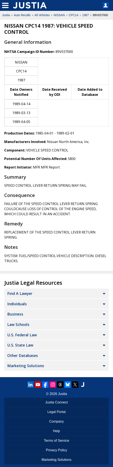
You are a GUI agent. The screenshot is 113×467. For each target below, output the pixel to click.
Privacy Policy (56, 450)
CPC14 (73, 15)
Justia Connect (56, 402)
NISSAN (59, 15)
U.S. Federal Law (22, 334)
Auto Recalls (22, 15)
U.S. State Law (20, 345)
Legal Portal (56, 412)
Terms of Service (56, 440)
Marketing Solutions (25, 365)
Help (56, 431)
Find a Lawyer (19, 293)
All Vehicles (42, 15)
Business (15, 314)
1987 (85, 15)
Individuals (17, 303)
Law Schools (18, 324)
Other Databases (22, 355)
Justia (6, 15)
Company (56, 421)
